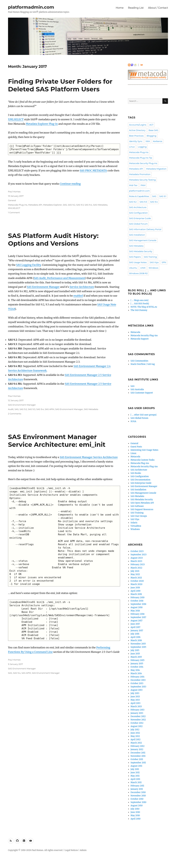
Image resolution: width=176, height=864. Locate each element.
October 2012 (137, 723)
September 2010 (138, 802)
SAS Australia (137, 389)
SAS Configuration (138, 213)
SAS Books (136, 473)
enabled (78, 295)
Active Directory (137, 130)
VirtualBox (136, 526)
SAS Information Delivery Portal (145, 229)
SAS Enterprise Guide (140, 218)
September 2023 (139, 554)
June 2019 (135, 587)
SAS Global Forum (138, 224)
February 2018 (137, 614)
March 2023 (136, 561)
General (12, 200)
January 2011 (137, 789)
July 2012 (135, 729)
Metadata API (35, 204)
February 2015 (137, 660)
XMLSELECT (16, 119)
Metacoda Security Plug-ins (143, 163)
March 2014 (136, 673)
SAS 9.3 (80, 204)
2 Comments (14, 413)
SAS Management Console (142, 240)
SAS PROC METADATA (93, 170)
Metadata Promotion (139, 174)
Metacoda (135, 332)
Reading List (136, 7)
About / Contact (158, 7)
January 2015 (137, 663)
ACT (151, 124)
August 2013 (137, 690)
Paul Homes (14, 191)
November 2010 (138, 795)
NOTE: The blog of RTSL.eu (144, 307)
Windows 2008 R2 (138, 273)
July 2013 (135, 693)
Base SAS (153, 130)
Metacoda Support (140, 338)
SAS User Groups (139, 516)
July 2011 (135, 769)
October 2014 (137, 667)
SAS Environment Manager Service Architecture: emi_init (56, 440)
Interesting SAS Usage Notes (144, 450)
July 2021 (135, 571)
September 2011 (138, 762)
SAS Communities (139, 361)
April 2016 (136, 637)
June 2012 (135, 733)
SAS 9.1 (162, 196)
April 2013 (135, 703)
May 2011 (135, 776)
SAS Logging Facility (28, 264)
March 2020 (136, 584)
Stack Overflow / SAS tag (143, 364)
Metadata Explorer (52, 204)
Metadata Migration (156, 168)
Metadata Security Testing (142, 179)
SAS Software (137, 506)
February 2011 (137, 785)
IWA (148, 141)
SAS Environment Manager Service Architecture (89, 457)
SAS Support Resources (142, 509)
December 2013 (138, 680)
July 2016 (135, 634)
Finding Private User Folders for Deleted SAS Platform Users (60, 85)
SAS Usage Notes (138, 262)
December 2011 (138, 752)
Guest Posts (136, 446)
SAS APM (49, 409)
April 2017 (135, 627)
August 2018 (137, 607)
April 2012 (136, 739)
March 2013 (136, 706)
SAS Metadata (100, 204)
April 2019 (136, 591)
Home (120, 7)
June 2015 (135, 653)
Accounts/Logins (137, 124)
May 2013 (135, 700)
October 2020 (137, 581)
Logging (142, 146)
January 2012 (137, 749)
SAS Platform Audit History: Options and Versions (53, 239)
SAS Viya (154, 262)
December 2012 (138, 716)
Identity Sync (135, 141)
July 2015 (135, 650)
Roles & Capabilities (139, 196)
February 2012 (137, 746)
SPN (164, 262)
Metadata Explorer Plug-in (42, 123)
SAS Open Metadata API (142, 503)
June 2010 (135, 812)
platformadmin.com (31, 7)
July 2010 (135, 809)
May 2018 (135, 610)
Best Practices (136, 135)
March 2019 (136, 594)
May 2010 (135, 815)
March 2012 (136, 742)
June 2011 (135, 772)
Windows (153, 268)
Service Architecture (81, 286)
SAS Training (150, 257)
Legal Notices (71, 850)
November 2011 (138, 756)
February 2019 (137, 597)
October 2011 (137, 759)
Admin (83, 850)
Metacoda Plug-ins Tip (140, 157)
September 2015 (138, 647)
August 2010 (137, 805)
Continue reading (70, 183)
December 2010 (138, 792)
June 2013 (135, 696)
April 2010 (136, 818)
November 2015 (138, 643)
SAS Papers (135, 257)
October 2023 (137, 551)
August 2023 (137, 558)
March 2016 (136, 640)
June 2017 (135, 624)
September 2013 (138, 686)
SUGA (133, 421)
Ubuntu (133, 268)
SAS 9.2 (71, 204)
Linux (132, 146)
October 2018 (137, 600)
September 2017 (138, 617)
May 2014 (135, 670)
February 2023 (138, 564)
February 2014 (137, 676)
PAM (143, 185)
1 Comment (14, 212)
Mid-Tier (133, 185)
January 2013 (137, 713)
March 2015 (136, 657)
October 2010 (137, 799)
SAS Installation (137, 235)
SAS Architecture (137, 207)
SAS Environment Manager (43, 286)
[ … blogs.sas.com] (139, 300)
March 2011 (136, 782)
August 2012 (137, 726)
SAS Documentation (140, 479)
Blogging (151, 135)
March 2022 (136, 567)
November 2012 (138, 719)
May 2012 (135, 736)
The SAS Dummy (139, 310)
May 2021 (135, 574)
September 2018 (138, 604)
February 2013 (137, 709)
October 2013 (137, 683)
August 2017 (136, 620)
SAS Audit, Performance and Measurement (59, 278)
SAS (65, 204)
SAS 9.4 (88, 204)
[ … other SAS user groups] (143, 414)
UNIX (142, 268)
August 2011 (136, 766)
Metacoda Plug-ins (17, 204)
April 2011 (135, 779)
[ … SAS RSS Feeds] (140, 303)
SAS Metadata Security (140, 251)
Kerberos (157, 141)
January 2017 (137, 630)
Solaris (134, 522)
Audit (11, 409)
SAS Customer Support (142, 392)
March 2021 (136, 577)
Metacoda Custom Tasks (143, 460)
